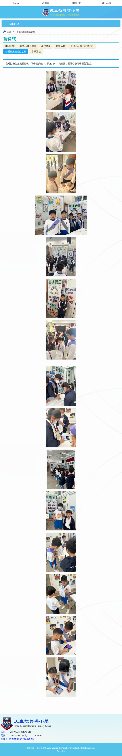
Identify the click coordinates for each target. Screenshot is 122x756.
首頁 (9, 32)
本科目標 (10, 46)
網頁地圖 (30, 748)
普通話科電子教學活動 (82, 46)
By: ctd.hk (61, 751)
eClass (15, 3)
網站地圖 (106, 3)
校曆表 (45, 3)
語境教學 (46, 46)
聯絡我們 (76, 3)
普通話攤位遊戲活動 (15, 51)
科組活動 (60, 46)
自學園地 (36, 51)
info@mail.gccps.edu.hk (21, 738)
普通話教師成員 (28, 46)
